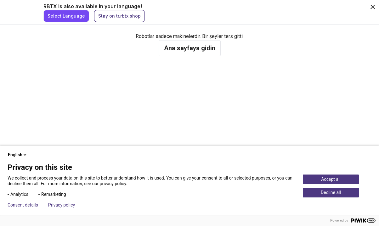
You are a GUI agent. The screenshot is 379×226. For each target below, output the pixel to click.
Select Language (66, 16)
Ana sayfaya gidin (189, 48)
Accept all (331, 179)
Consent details (23, 204)
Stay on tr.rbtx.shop (119, 16)
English (17, 154)
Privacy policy (61, 204)
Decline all (331, 192)
